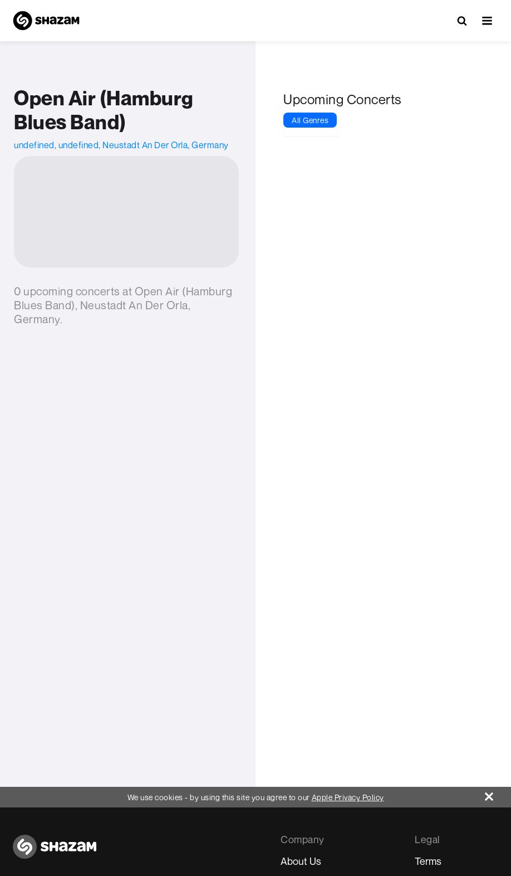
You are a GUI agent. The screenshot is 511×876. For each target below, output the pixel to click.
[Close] (498, 794)
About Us (301, 861)
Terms (428, 861)
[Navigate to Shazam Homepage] (46, 20)
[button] (487, 20)
